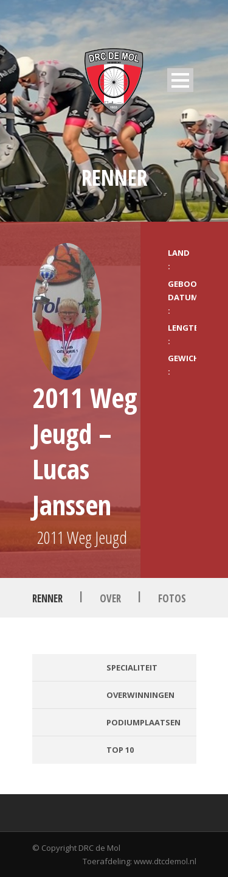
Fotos (172, 598)
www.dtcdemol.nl (165, 861)
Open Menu (180, 80)
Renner (47, 598)
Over (110, 598)
